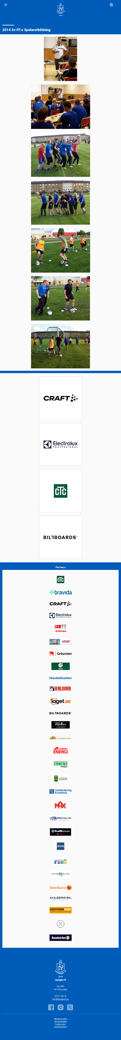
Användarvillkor (60, 1021)
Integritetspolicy (60, 1027)
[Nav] (6, 5)
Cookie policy (60, 1024)
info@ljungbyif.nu (60, 999)
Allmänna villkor (60, 1019)
